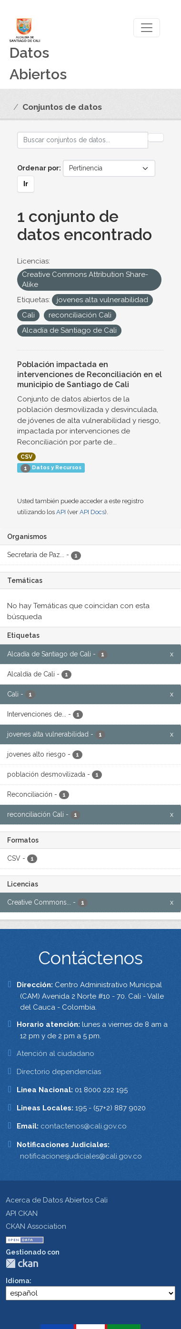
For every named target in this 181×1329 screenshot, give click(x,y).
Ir (25, 184)
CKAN (22, 1263)
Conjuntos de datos (62, 107)
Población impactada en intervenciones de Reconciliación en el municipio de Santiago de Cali (89, 374)
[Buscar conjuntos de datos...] (82, 140)
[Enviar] (156, 137)
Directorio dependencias (59, 1071)
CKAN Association (36, 1226)
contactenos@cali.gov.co (83, 1126)
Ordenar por (38, 168)
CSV (26, 457)
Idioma (18, 1281)
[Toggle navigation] (146, 27)
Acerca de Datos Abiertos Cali (57, 1200)
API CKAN (22, 1213)
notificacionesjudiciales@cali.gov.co (81, 1156)
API (61, 512)
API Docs (92, 512)
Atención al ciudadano (55, 1053)
